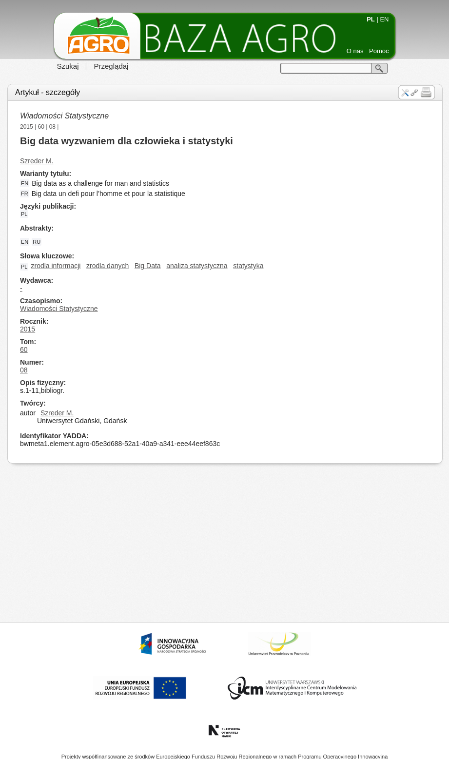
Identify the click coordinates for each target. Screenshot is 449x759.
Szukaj (68, 66)
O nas (355, 51)
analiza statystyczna (196, 266)
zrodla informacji (55, 266)
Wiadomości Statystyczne (64, 116)
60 (41, 126)
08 (52, 126)
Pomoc (379, 51)
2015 (26, 126)
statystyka (248, 266)
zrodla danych (107, 266)
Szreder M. (36, 161)
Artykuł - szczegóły (47, 92)
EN (384, 19)
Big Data (148, 266)
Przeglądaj (111, 66)
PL (371, 19)
